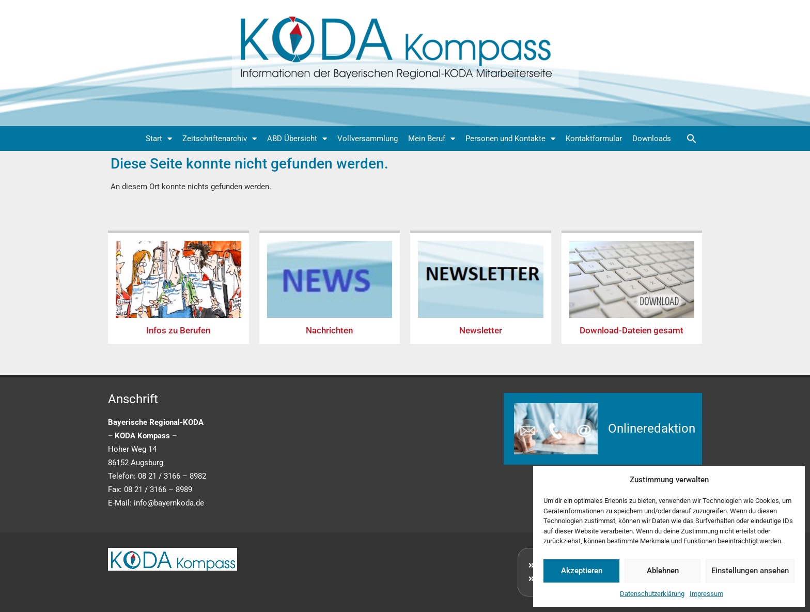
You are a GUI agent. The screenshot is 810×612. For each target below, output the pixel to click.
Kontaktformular (594, 138)
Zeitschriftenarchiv (219, 139)
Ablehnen (663, 570)
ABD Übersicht (297, 139)
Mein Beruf (431, 139)
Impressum (706, 594)
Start (159, 139)
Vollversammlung (367, 138)
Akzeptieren (581, 570)
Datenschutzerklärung (652, 594)
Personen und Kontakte (510, 139)
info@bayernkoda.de (169, 503)
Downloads (651, 138)
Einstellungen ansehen (750, 570)
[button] (691, 138)
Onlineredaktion (651, 428)
